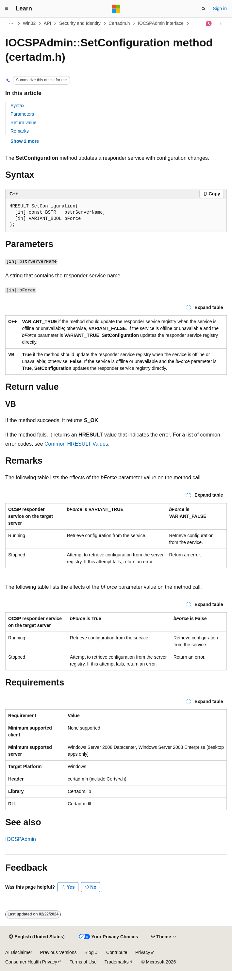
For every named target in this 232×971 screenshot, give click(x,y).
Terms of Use (83, 961)
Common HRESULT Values (76, 444)
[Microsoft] (116, 9)
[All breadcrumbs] (11, 23)
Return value (23, 122)
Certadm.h (119, 23)
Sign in (220, 8)
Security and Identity (80, 23)
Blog (89, 952)
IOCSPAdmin (20, 839)
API (47, 23)
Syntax (17, 105)
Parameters (22, 114)
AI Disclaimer (18, 952)
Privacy (142, 952)
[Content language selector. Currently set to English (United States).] (36, 937)
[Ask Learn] (209, 23)
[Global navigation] (6, 9)
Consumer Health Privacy (31, 961)
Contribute (116, 952)
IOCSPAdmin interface (161, 23)
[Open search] (203, 9)
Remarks (19, 131)
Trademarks (117, 961)
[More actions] (221, 23)
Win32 (29, 23)
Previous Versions (58, 952)
